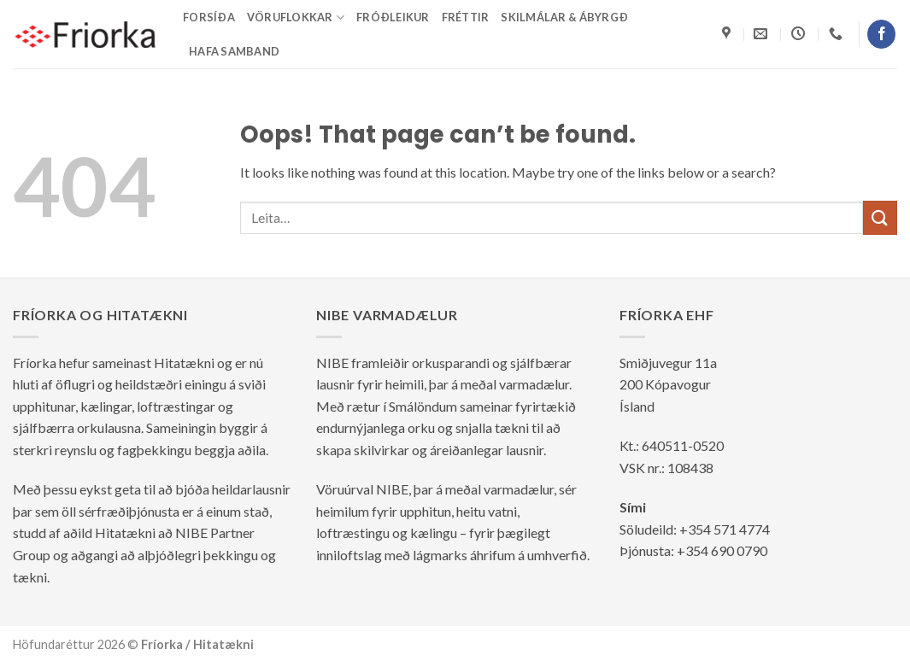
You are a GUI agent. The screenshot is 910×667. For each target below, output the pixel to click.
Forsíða (209, 17)
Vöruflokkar (295, 17)
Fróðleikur (393, 17)
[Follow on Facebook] (881, 34)
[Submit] (880, 217)
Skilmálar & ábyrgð (564, 17)
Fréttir (466, 17)
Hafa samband (234, 51)
